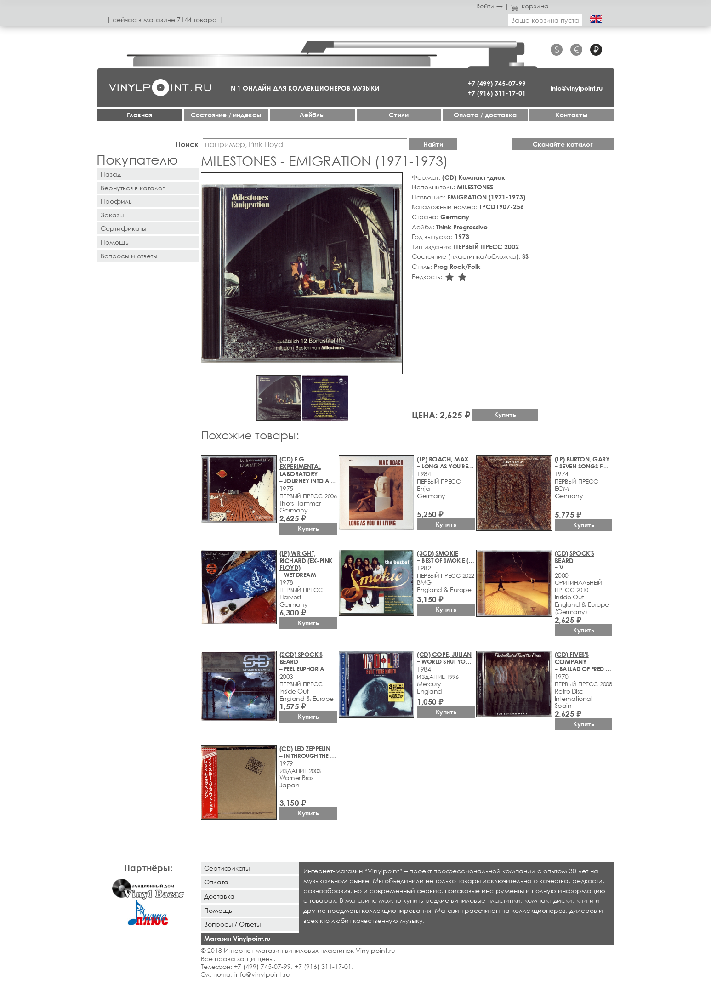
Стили (399, 115)
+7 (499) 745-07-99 (497, 83)
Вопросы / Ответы (232, 924)
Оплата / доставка (485, 115)
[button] (394, 181)
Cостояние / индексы (226, 115)
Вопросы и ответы (129, 256)
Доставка (219, 896)
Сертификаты (123, 228)
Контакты (572, 115)
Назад (111, 174)
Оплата (216, 882)
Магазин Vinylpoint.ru (237, 938)
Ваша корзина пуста (545, 20)
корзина (530, 6)
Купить (505, 414)
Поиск (187, 144)
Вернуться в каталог (133, 188)
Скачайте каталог (563, 144)
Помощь (115, 242)
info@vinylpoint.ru (577, 88)
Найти (433, 144)
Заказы (112, 215)
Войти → (489, 6)
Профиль (116, 201)
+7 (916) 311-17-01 (497, 93)
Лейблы (312, 115)
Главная (139, 115)
